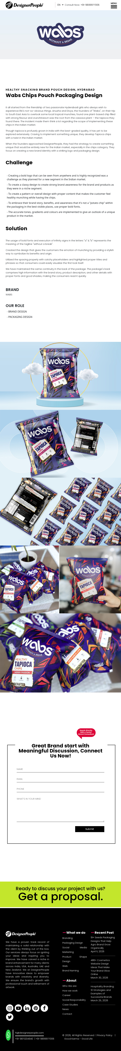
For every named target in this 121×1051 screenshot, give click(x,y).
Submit (89, 829)
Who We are (69, 986)
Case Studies (70, 1004)
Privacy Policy (104, 1035)
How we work (70, 990)
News (65, 1009)
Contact (67, 1014)
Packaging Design (72, 942)
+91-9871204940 (24, 1038)
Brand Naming (70, 970)
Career (66, 995)
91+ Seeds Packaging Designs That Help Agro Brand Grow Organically (103, 943)
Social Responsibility (74, 1000)
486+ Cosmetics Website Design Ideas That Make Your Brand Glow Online (100, 967)
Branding (67, 938)
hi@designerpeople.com (29, 1032)
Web (65, 966)
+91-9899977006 (45, 1038)
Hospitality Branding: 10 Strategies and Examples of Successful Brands (102, 992)
